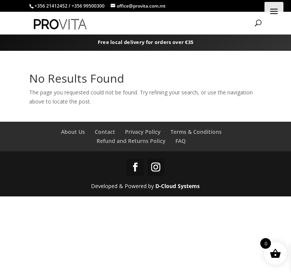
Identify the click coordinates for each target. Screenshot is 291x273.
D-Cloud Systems (177, 186)
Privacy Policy (143, 131)
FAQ (180, 140)
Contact (105, 131)
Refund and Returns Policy (131, 140)
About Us (73, 131)
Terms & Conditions (196, 131)
